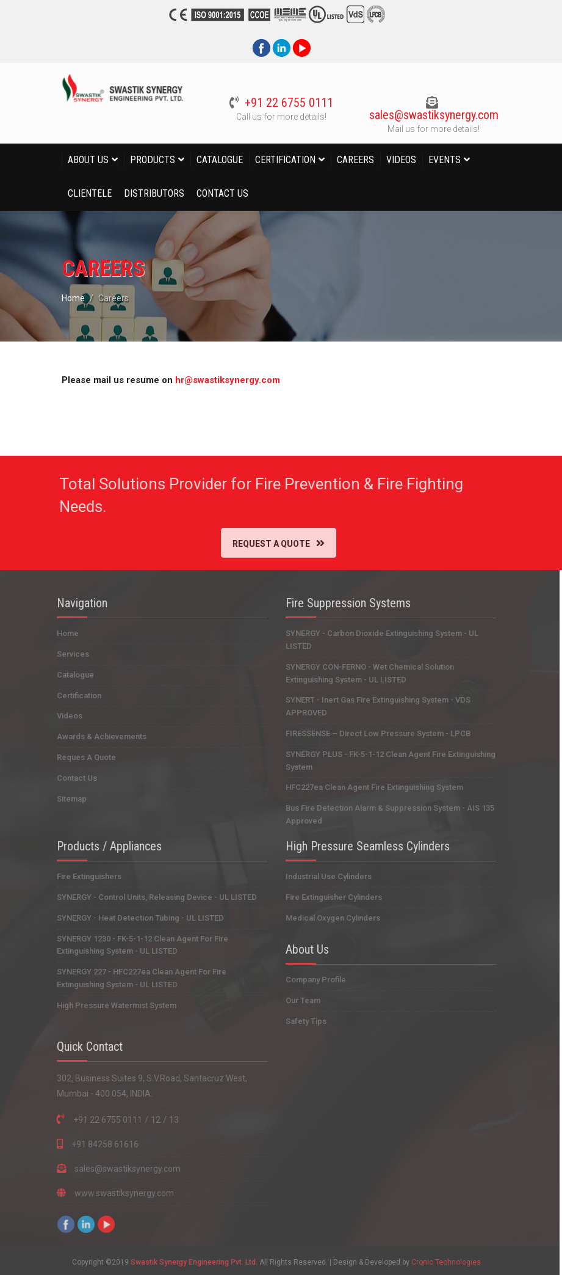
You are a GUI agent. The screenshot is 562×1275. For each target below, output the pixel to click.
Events (449, 160)
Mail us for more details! (432, 129)
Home (75, 298)
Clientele (90, 193)
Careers (355, 160)
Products (157, 160)
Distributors (154, 193)
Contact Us (222, 193)
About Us (93, 160)
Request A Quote (269, 543)
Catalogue (219, 160)
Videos (401, 160)
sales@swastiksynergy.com (431, 115)
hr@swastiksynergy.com (229, 379)
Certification (290, 160)
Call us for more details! (279, 117)
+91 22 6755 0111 (286, 102)
